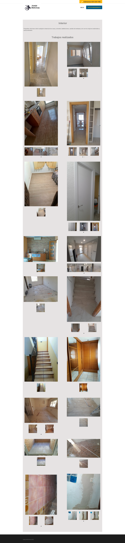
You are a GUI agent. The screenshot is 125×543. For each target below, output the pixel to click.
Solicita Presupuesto (94, 7)
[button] (83, 78)
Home (96, 13)
